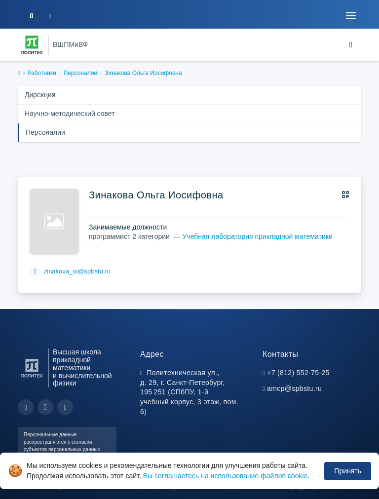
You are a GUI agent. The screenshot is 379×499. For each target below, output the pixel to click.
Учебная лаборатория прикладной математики (258, 236)
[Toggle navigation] (351, 15)
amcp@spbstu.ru (294, 388)
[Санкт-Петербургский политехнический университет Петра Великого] (32, 45)
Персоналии (81, 73)
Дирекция (40, 95)
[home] (19, 73)
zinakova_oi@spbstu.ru (77, 271)
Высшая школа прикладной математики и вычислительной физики (82, 367)
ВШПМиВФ (70, 44)
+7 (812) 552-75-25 (298, 373)
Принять (347, 471)
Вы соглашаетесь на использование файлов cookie (225, 476)
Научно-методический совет (70, 113)
